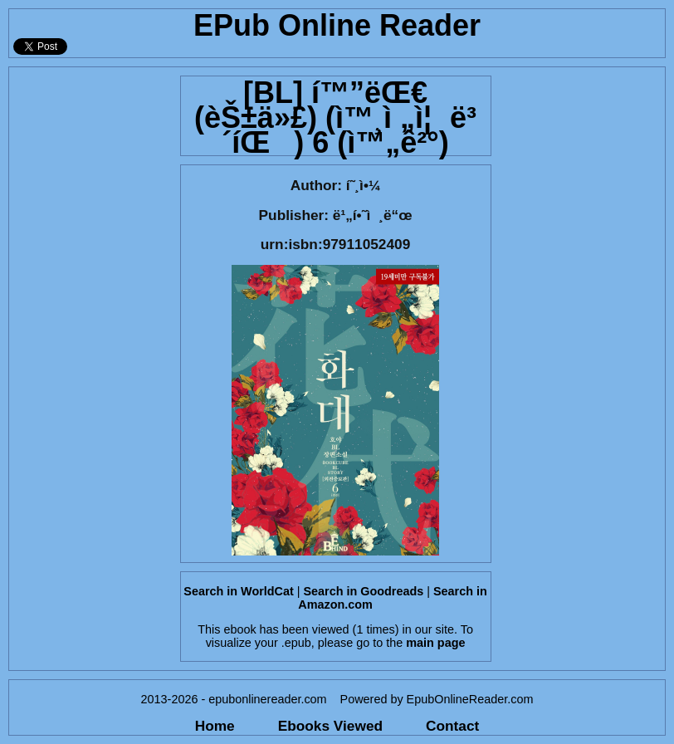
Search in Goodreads (364, 591)
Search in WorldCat (238, 591)
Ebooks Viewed (330, 725)
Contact (452, 725)
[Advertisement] (89, 316)
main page (435, 642)
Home (215, 725)
